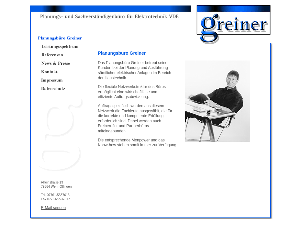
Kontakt (59, 72)
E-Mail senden (53, 207)
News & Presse (59, 63)
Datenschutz (59, 88)
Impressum (59, 80)
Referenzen (59, 55)
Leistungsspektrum (59, 46)
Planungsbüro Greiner (59, 38)
